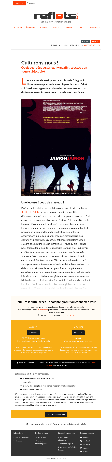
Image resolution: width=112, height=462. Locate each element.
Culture (81, 27)
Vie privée (40, 437)
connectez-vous (67, 315)
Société (43, 27)
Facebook (85, 441)
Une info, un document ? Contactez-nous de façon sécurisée (56, 424)
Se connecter (32, 3)
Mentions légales (65, 443)
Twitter (84, 451)
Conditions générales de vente (67, 448)
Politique (18, 27)
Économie (30, 27)
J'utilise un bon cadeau (56, 414)
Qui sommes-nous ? (21, 437)
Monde (56, 27)
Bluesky (84, 437)
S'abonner (20, 3)
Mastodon (85, 448)
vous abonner (42, 310)
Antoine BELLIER (92, 45)
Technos (68, 27)
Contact (17, 441)
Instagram (85, 444)
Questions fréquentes (63, 438)
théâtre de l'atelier (31, 212)
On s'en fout (94, 27)
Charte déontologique (40, 442)
